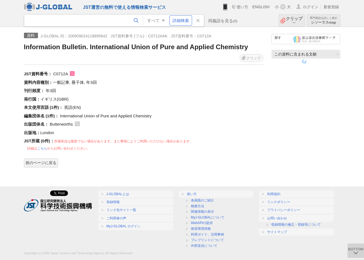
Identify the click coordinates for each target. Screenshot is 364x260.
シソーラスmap (323, 20)
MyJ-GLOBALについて (208, 217)
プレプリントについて (207, 240)
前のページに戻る (41, 163)
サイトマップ (277, 232)
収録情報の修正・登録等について (296, 224)
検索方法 (197, 206)
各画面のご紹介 (202, 200)
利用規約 (273, 194)
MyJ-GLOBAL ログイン (123, 226)
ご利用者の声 (116, 218)
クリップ (294, 20)
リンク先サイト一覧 (121, 210)
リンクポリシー (278, 202)
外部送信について (204, 246)
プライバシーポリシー (283, 210)
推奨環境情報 (201, 229)
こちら (42, 148)
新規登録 (331, 7)
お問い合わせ (277, 218)
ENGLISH (261, 7)
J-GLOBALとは (117, 194)
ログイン (310, 7)
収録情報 (113, 202)
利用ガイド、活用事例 (207, 234)
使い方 (242, 7)
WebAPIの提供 (202, 223)
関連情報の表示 (202, 212)
